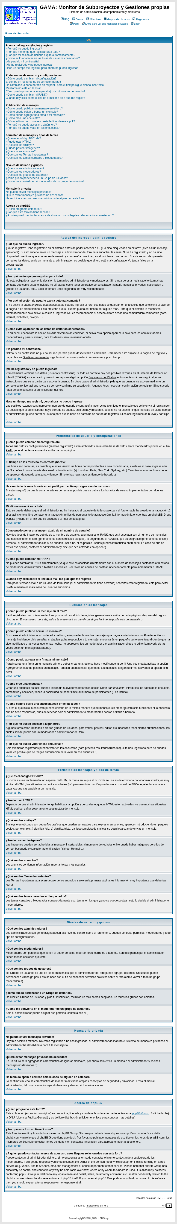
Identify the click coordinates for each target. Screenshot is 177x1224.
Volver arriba (13, 268)
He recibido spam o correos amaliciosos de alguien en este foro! (45, 198)
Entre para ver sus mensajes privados (105, 23)
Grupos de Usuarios (117, 19)
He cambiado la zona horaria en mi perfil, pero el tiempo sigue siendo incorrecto (55, 85)
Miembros (93, 19)
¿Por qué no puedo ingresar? (24, 48)
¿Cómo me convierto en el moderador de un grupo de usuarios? (45, 181)
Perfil (74, 23)
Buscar (78, 19)
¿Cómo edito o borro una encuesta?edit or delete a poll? (40, 121)
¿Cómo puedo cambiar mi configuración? (31, 78)
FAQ (65, 19)
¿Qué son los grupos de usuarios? (27, 174)
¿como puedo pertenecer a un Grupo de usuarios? (37, 178)
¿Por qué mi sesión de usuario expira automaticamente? (40, 55)
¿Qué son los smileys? (20, 145)
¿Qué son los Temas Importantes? (27, 154)
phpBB (82, 1218)
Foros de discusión (17, 33)
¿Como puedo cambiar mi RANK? (26, 94)
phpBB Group (140, 1113)
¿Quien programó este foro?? (24, 209)
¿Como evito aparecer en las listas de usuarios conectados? (43, 58)
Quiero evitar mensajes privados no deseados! (34, 195)
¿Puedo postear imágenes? (23, 148)
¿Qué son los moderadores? (23, 171)
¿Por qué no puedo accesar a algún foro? (31, 124)
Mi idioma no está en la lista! (23, 88)
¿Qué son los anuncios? (20, 151)
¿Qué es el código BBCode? (23, 138)
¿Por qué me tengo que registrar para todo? (33, 51)
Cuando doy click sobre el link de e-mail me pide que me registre (45, 98)
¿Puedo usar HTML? (18, 141)
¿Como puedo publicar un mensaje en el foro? (34, 108)
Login (135, 23)
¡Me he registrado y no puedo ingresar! (29, 64)
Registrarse (141, 19)
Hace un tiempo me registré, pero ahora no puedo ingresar (42, 68)
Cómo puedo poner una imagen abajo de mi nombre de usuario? (45, 91)
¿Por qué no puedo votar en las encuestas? (32, 127)
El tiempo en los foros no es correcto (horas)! (33, 81)
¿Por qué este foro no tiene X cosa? (28, 212)
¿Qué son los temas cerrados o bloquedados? (34, 157)
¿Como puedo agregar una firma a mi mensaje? (35, 115)
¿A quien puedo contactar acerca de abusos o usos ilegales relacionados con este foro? (60, 215)
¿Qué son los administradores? (25, 168)
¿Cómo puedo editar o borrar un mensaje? (32, 111)
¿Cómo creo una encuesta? (23, 118)
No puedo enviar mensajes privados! (28, 192)
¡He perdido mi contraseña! (22, 61)
